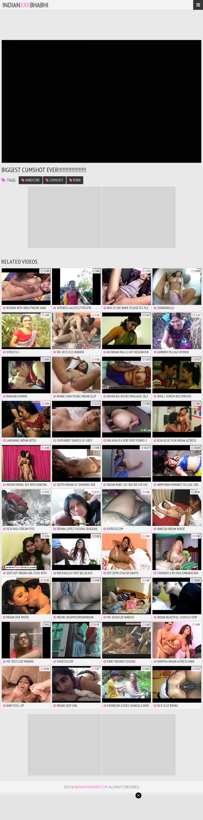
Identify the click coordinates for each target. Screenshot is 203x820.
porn (75, 180)
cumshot (54, 180)
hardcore (30, 180)
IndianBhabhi (25, 4)
